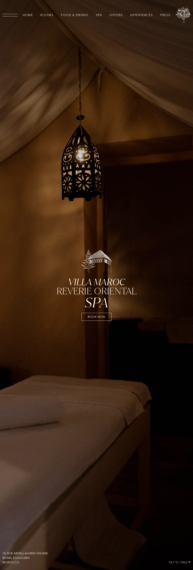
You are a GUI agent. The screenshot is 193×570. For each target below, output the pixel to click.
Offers (116, 15)
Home (28, 15)
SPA (99, 15)
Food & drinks (74, 15)
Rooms (46, 15)
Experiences (141, 15)
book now (96, 317)
